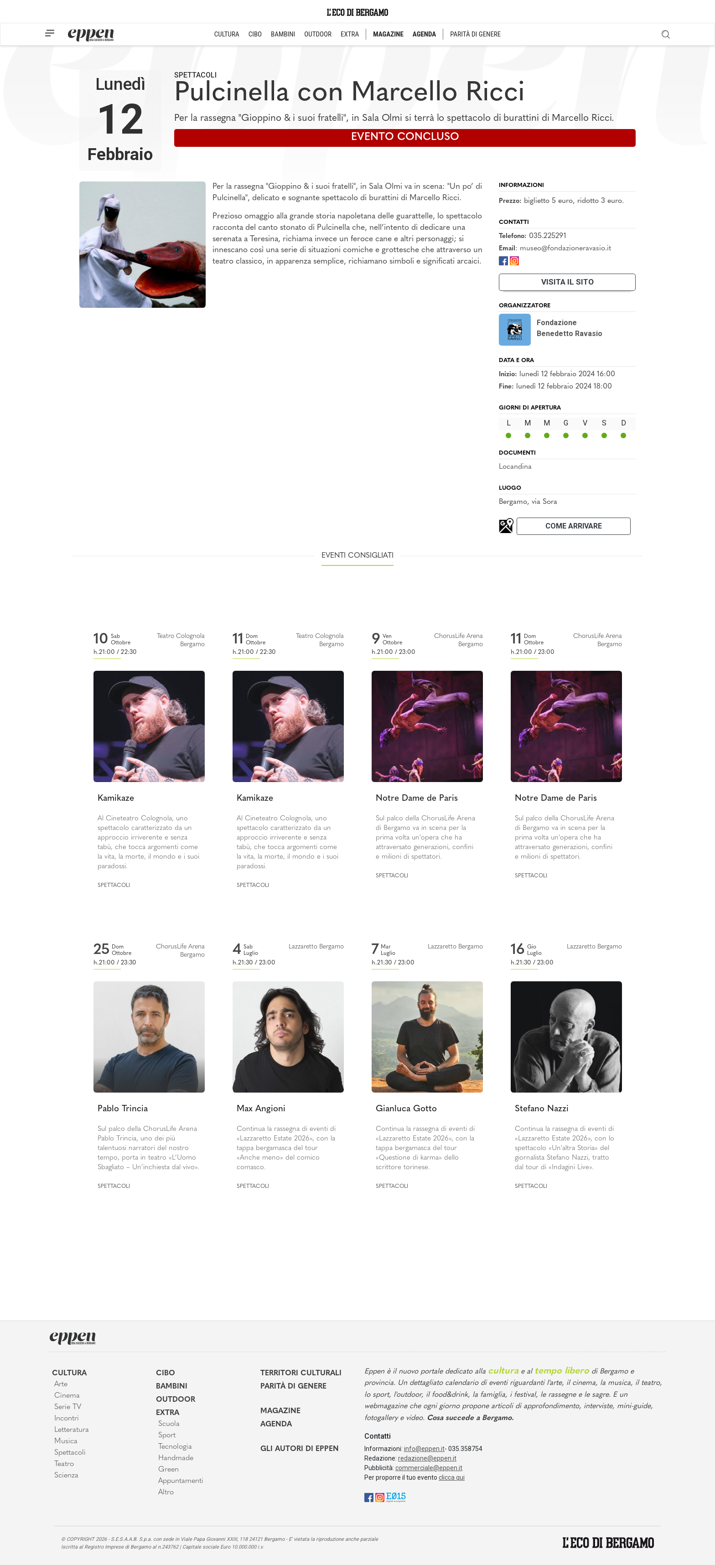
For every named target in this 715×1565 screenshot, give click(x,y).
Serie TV (67, 1407)
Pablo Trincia (123, 1109)
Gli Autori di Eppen (299, 1449)
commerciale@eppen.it (428, 1468)
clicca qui (452, 1477)
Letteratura (71, 1430)
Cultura (69, 1373)
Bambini (171, 1386)
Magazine (280, 1411)
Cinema (67, 1395)
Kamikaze (116, 798)
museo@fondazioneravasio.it (565, 248)
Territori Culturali (301, 1373)
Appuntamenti (180, 1481)
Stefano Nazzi (542, 1109)
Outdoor (175, 1400)
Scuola (169, 1424)
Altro (166, 1492)
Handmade (175, 1458)
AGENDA (424, 34)
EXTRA (350, 34)
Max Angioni (261, 1109)
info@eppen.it (424, 1448)
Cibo (165, 1373)
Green (168, 1469)
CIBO (255, 34)
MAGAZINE (388, 34)
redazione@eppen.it (427, 1458)
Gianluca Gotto (406, 1109)
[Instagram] (514, 260)
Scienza (66, 1475)
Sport (167, 1435)
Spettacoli (195, 75)
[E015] (396, 1496)
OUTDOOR (318, 34)
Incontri (66, 1418)
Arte (60, 1384)
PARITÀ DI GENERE (475, 34)
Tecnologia (175, 1447)
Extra (167, 1413)
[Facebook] (503, 260)
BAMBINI (283, 34)
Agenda (276, 1424)
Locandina (515, 467)
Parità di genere (293, 1386)
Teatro (64, 1464)
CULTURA (226, 34)
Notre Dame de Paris (417, 798)
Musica (66, 1441)
